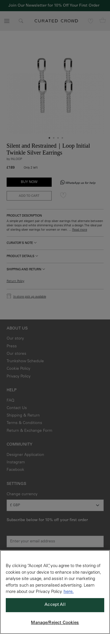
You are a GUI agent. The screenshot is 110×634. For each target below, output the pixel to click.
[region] (55, 592)
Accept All (55, 605)
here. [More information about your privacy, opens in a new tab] (69, 592)
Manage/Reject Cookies (55, 623)
